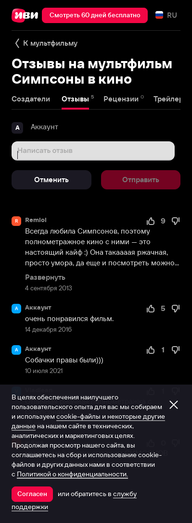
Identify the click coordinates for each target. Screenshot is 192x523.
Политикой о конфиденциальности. (72, 474)
